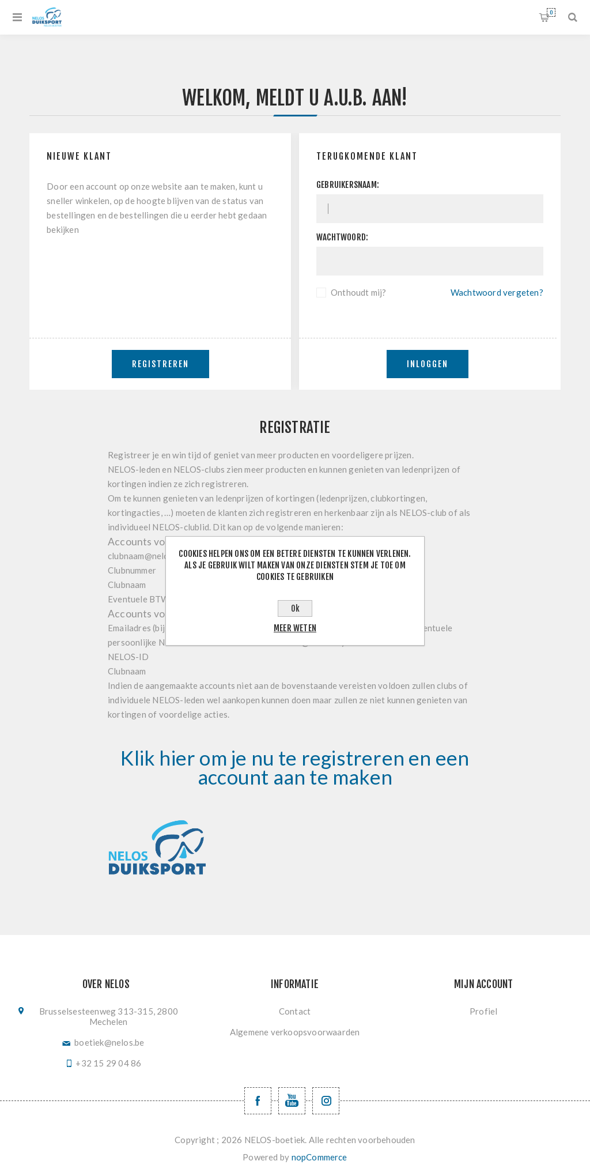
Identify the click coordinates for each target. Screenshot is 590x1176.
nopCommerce (319, 1157)
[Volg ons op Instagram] (325, 1100)
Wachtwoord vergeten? (497, 292)
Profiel (483, 1011)
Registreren (160, 364)
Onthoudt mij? (359, 292)
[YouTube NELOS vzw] (291, 1100)
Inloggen (427, 364)
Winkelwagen (551, 12)
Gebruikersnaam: (347, 184)
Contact (295, 1011)
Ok (295, 608)
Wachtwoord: (342, 237)
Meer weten (295, 628)
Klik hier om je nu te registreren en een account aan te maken (294, 767)
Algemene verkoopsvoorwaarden (295, 1032)
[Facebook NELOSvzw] (257, 1100)
